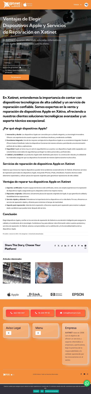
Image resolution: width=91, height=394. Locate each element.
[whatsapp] (87, 374)
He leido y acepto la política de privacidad (15, 71)
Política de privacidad (52, 391)
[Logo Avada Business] (19, 2)
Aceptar (36, 391)
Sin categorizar (23, 234)
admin (6, 234)
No (42, 391)
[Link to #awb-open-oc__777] (86, 5)
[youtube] (84, 374)
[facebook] (81, 374)
